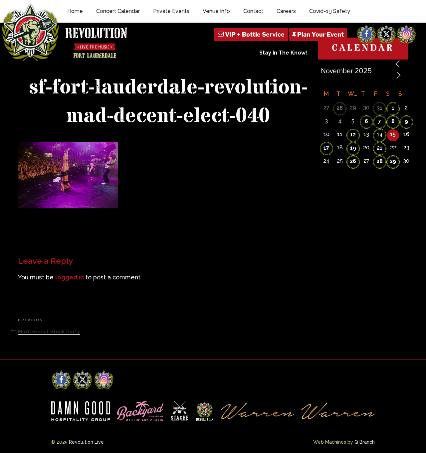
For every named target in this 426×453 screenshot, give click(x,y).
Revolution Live (86, 442)
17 (326, 148)
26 (353, 161)
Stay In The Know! (283, 53)
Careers (286, 11)
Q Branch (364, 442)
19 (353, 148)
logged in (69, 277)
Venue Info (216, 11)
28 (339, 108)
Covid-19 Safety (329, 11)
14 (380, 134)
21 (379, 148)
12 (353, 134)
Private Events (171, 11)
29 (393, 161)
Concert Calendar (118, 11)
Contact (253, 11)
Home (75, 11)
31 (379, 108)
